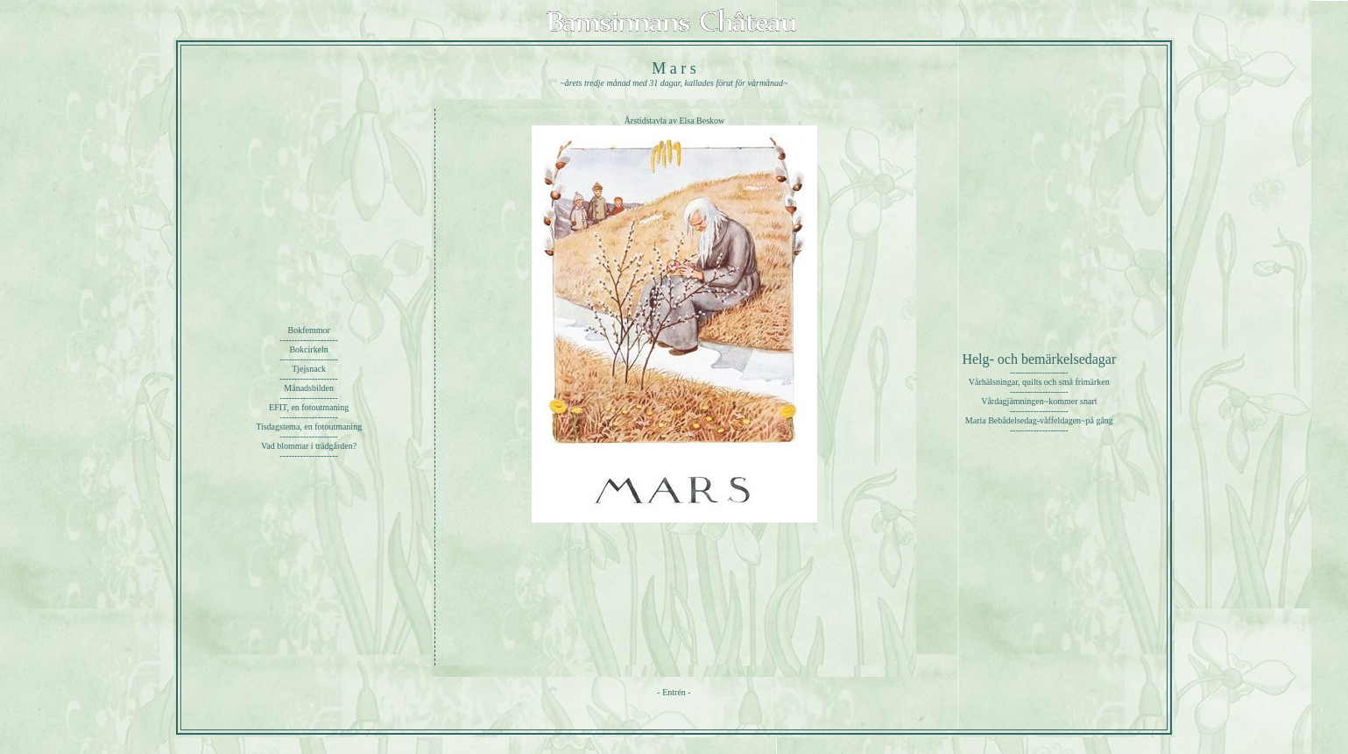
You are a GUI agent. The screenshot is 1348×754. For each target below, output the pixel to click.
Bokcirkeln (308, 349)
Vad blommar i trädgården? (308, 446)
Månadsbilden (309, 388)
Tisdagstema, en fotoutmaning (309, 426)
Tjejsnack (309, 368)
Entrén (674, 692)
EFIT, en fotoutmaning (309, 407)
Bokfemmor (308, 330)
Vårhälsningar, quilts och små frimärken (1039, 382)
